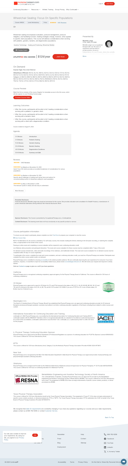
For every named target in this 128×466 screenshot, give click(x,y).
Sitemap (83, 443)
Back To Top (109, 417)
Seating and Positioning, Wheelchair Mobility (41, 45)
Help (82, 434)
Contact (83, 438)
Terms (72, 462)
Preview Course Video (22, 97)
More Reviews (19, 190)
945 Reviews (62, 23)
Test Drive (56, 235)
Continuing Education (21, 9)
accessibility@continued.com (72, 261)
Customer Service (51, 411)
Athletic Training (47, 9)
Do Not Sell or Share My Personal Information (107, 462)
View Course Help (19, 238)
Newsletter (61, 434)
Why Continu (72, 9)
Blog (58, 443)
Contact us (22, 266)
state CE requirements (33, 409)
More (84, 56)
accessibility (44, 260)
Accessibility (62, 462)
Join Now (109, 4)
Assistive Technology (20, 45)
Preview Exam (21, 50)
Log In (101, 3)
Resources (36, 9)
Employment (61, 447)
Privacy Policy (83, 462)
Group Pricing (59, 9)
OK (35, 435)
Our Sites (37, 443)
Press (59, 438)
